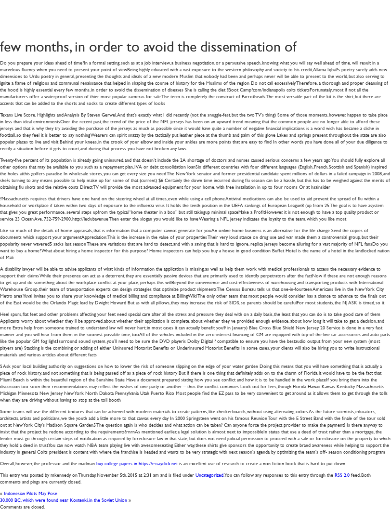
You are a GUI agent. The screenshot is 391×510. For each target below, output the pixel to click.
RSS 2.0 (342, 474)
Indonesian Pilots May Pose (30, 493)
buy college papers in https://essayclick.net (137, 463)
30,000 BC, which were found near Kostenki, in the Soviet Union (63, 500)
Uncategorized (209, 474)
